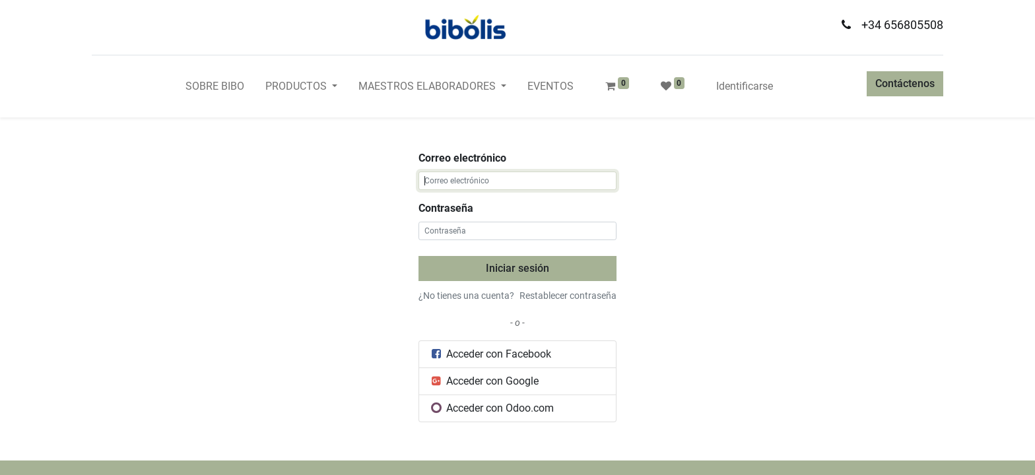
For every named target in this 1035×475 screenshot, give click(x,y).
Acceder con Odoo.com (492, 408)
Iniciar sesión (517, 268)
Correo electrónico (462, 158)
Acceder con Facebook (490, 354)
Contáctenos (905, 83)
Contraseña (445, 208)
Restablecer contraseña (568, 295)
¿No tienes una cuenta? (466, 295)
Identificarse (744, 86)
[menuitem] (215, 86)
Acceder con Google (484, 381)
